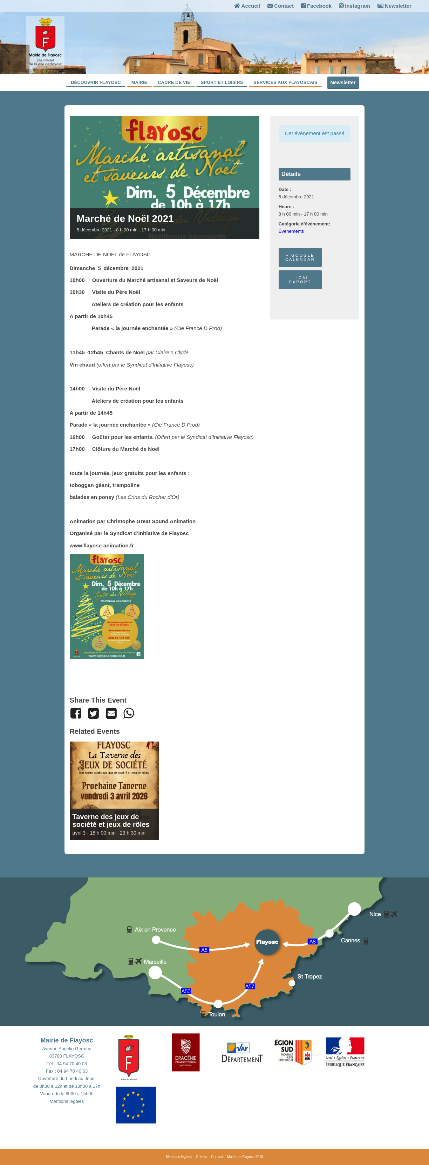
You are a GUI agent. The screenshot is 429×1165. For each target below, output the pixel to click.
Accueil (247, 6)
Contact (280, 6)
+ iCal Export (300, 280)
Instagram (354, 6)
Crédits (201, 1157)
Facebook (316, 6)
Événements (291, 231)
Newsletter (394, 6)
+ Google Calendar (300, 257)
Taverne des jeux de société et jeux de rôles (111, 820)
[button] (142, 1056)
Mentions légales (67, 1101)
